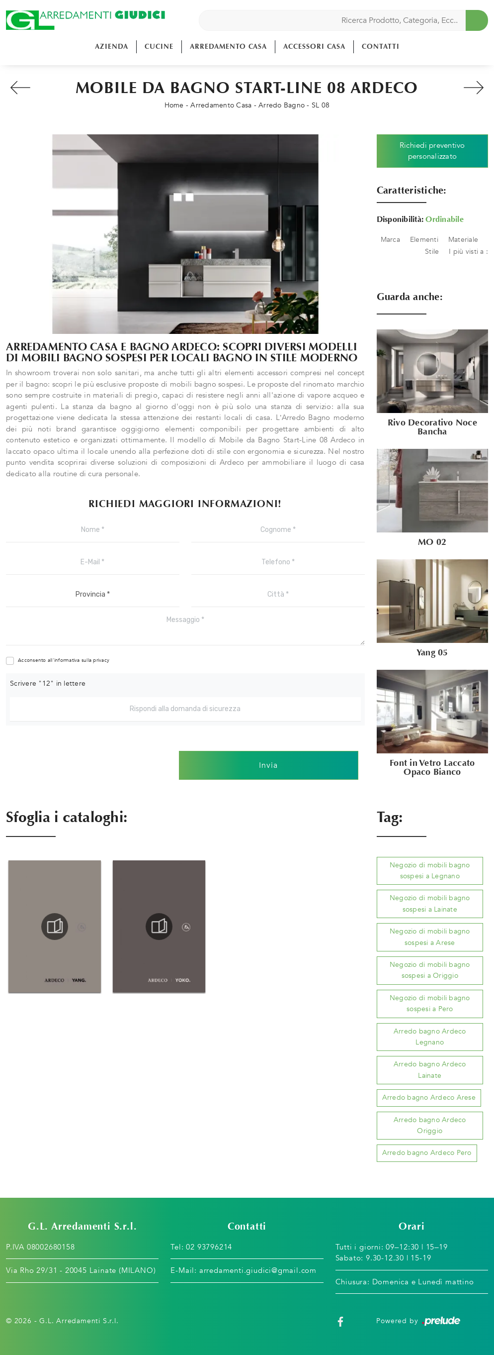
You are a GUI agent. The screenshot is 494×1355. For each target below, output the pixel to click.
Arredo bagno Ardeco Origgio (430, 1125)
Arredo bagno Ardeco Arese (429, 1097)
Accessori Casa (314, 46)
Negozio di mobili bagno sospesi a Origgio (430, 970)
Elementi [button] (424, 239)
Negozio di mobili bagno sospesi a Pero (430, 1003)
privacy (101, 660)
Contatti (381, 46)
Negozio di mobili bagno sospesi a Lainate (430, 903)
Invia (268, 765)
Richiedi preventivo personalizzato (432, 151)
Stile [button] (432, 251)
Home (174, 105)
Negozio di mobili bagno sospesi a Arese (430, 937)
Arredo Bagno (281, 105)
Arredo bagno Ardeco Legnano (430, 1037)
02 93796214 (209, 1247)
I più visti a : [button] (468, 251)
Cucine (159, 46)
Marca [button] (390, 239)
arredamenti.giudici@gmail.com (258, 1270)
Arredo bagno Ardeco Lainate (430, 1069)
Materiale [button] (463, 239)
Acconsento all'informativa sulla (63, 660)
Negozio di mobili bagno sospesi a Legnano (430, 870)
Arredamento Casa (228, 46)
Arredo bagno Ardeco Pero (427, 1152)
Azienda (111, 46)
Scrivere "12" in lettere (47, 683)
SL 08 (320, 105)
